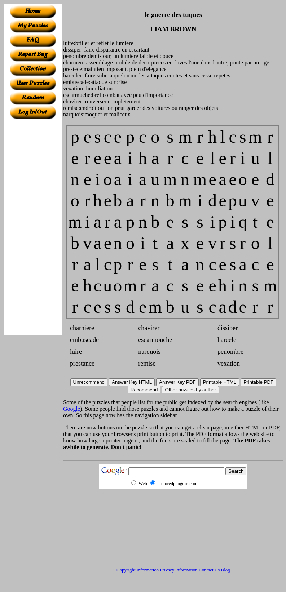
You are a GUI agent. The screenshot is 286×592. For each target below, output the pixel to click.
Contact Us (209, 570)
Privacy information (179, 570)
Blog (225, 570)
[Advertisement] (33, 227)
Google (71, 409)
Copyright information (137, 570)
